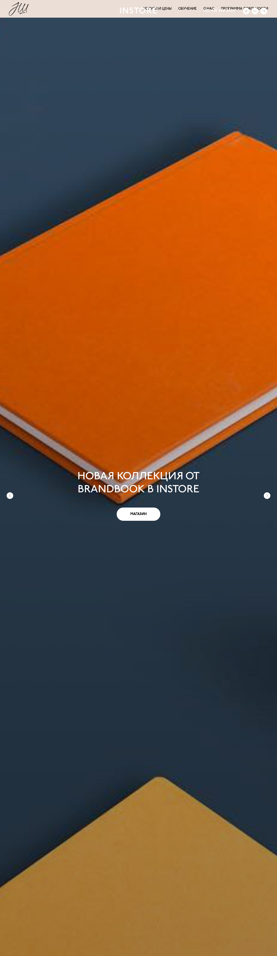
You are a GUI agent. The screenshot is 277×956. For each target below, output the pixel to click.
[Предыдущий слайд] (10, 473)
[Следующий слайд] (267, 473)
